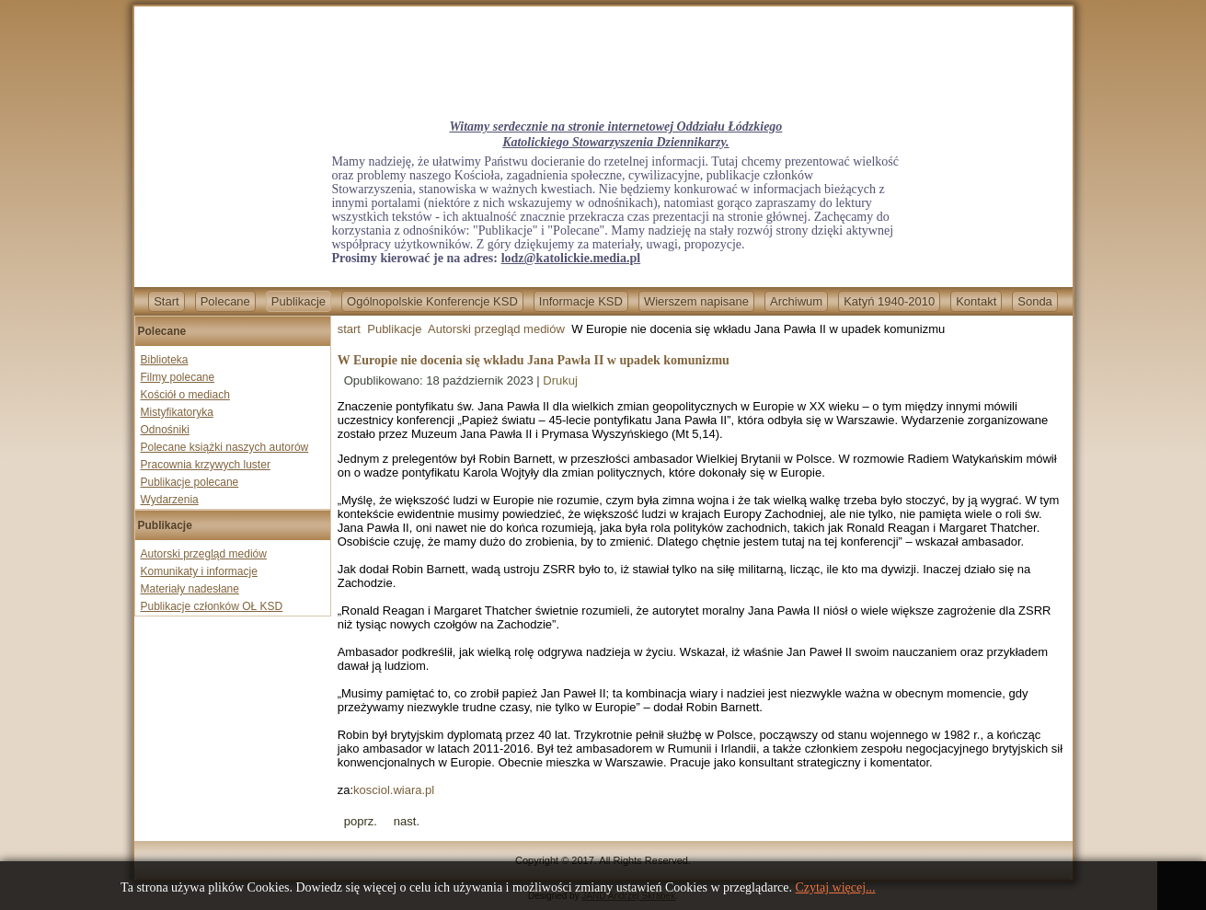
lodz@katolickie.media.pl (570, 258)
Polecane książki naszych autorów (225, 447)
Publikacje (298, 301)
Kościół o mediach (185, 394)
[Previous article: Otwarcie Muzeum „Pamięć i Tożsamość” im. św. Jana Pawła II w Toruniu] (361, 821)
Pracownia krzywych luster (205, 464)
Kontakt (976, 301)
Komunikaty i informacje (199, 571)
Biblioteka (165, 359)
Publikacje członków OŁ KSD (212, 606)
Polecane (225, 301)
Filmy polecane (178, 377)
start (349, 329)
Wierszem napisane (696, 301)
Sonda (1034, 301)
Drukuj (560, 380)
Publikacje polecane (190, 482)
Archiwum (796, 301)
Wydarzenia (170, 499)
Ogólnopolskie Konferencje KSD (432, 301)
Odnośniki (165, 429)
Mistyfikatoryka (177, 412)
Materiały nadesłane (190, 588)
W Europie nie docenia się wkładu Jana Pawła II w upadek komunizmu (533, 360)
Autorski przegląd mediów (204, 553)
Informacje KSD (581, 301)
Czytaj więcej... (836, 887)
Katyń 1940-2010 (889, 301)
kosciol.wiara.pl (393, 790)
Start (166, 301)
